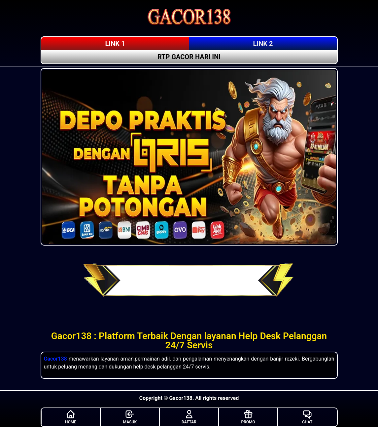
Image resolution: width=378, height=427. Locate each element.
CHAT (307, 416)
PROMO (248, 416)
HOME (70, 416)
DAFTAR (189, 416)
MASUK (130, 416)
